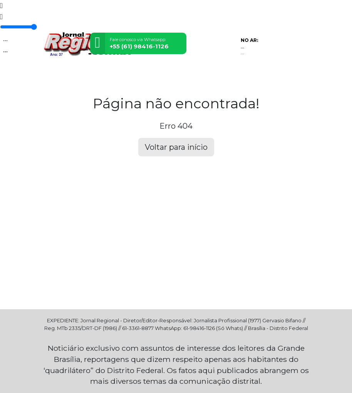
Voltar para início (176, 147)
